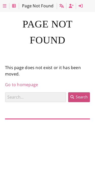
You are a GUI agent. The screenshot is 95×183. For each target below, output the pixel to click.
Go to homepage (21, 84)
